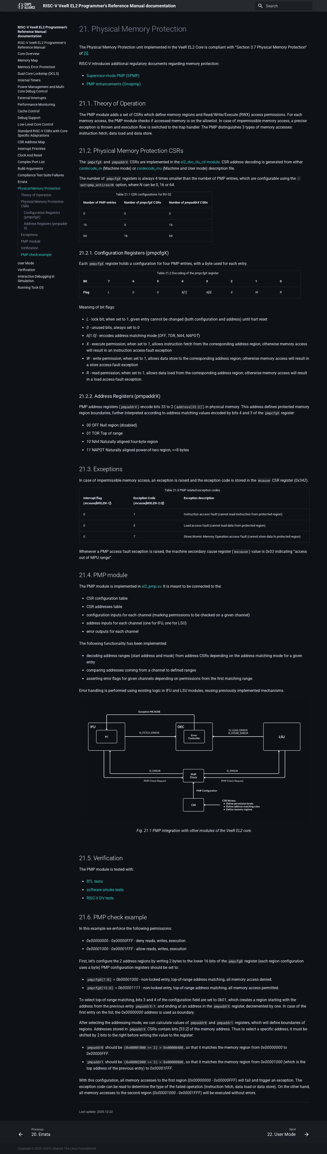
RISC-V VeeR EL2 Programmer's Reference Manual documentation (42, 31)
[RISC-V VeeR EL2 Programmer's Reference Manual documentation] (26, 6)
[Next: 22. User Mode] (286, 1132)
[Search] (284, 5)
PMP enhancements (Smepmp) (113, 84)
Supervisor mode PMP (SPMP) (113, 75)
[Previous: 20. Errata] (36, 1132)
